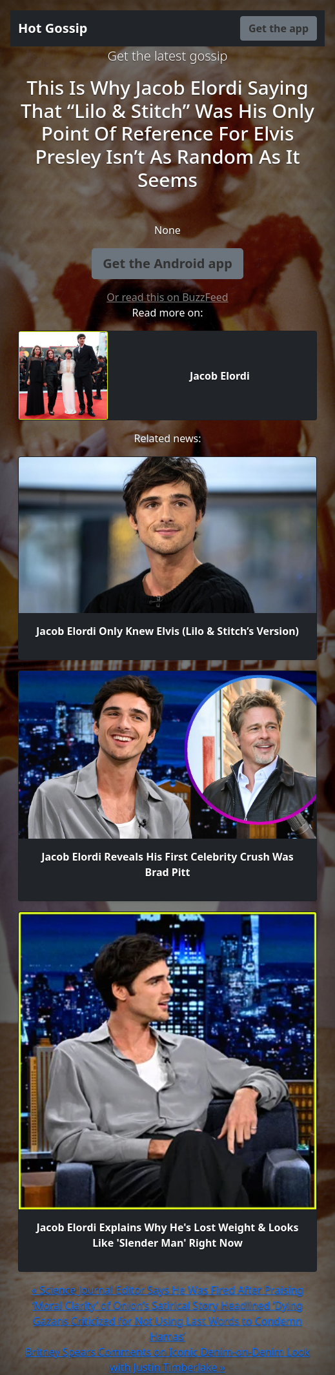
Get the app (279, 28)
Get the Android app (167, 263)
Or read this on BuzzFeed (167, 297)
